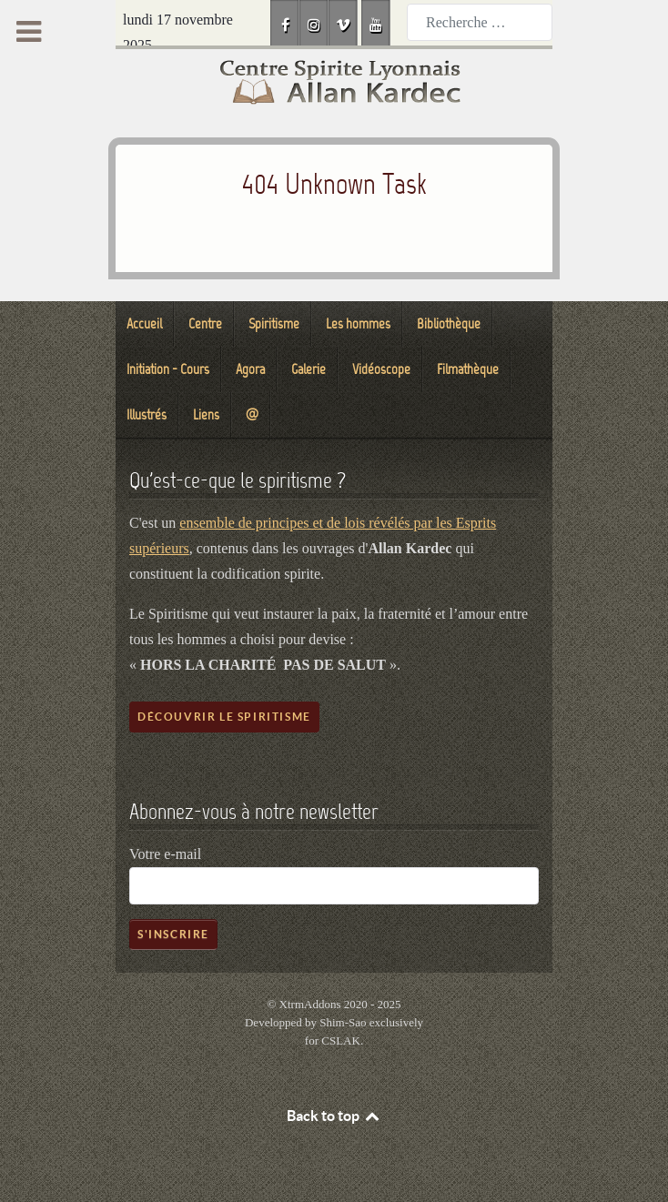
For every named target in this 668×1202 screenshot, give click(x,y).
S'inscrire (173, 934)
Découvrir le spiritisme (224, 716)
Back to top (334, 1115)
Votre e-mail (165, 854)
